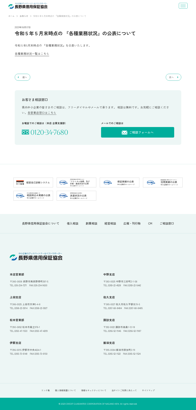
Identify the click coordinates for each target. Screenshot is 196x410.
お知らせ (24, 15)
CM (150, 223)
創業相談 (91, 223)
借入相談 (72, 223)
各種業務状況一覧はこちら (32, 54)
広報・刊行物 (132, 223)
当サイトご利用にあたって (124, 390)
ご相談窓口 (167, 223)
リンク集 (45, 390)
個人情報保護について (65, 390)
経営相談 (110, 223)
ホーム (11, 15)
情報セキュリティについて (93, 390)
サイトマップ (148, 390)
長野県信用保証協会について (40, 223)
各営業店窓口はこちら (42, 113)
